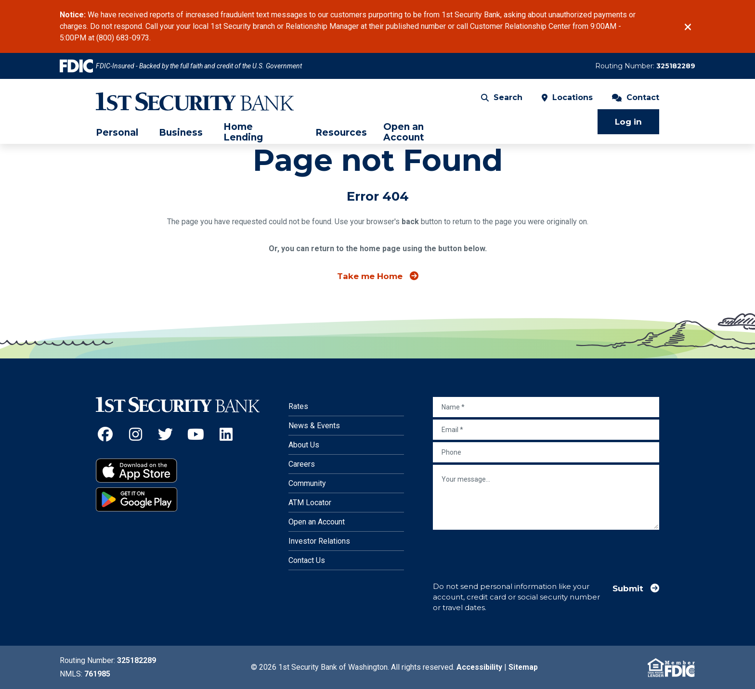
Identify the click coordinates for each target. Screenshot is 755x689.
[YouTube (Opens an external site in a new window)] (195, 434)
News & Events (314, 425)
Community (307, 483)
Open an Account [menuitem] (403, 133)
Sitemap (523, 667)
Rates (298, 406)
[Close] (687, 27)
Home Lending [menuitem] (243, 133)
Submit (627, 588)
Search (501, 98)
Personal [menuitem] (117, 133)
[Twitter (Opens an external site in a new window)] (165, 434)
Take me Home (370, 276)
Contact (635, 98)
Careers (301, 464)
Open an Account (316, 521)
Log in (628, 123)
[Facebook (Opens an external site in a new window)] (105, 434)
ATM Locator (309, 502)
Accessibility (479, 667)
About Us (303, 444)
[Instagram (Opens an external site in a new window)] (135, 434)
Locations (567, 98)
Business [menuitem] (181, 133)
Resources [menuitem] (341, 133)
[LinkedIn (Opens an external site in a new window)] (226, 434)
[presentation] (506, 551)
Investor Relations (319, 541)
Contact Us (306, 560)
